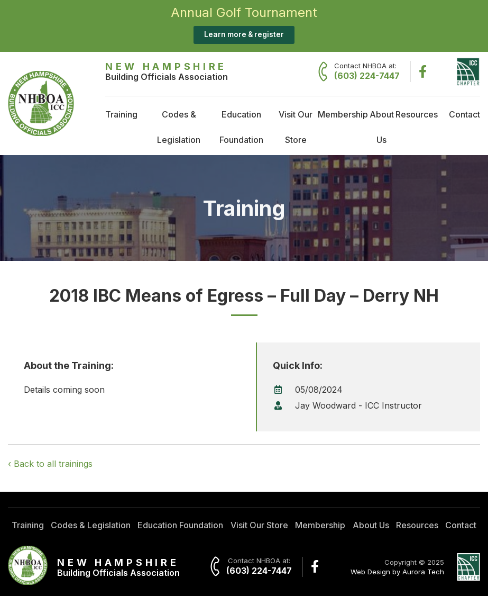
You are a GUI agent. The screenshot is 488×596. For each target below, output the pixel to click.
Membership (343, 114)
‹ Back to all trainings (50, 463)
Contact (464, 114)
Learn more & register (244, 34)
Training (121, 114)
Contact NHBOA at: (367, 71)
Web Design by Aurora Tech (397, 571)
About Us (382, 127)
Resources (416, 114)
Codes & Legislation (178, 127)
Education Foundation (241, 127)
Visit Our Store (295, 127)
